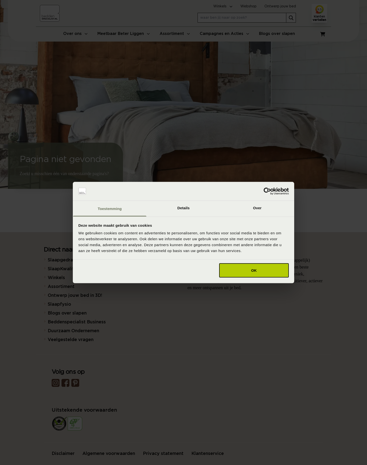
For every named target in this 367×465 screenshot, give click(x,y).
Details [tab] (183, 208)
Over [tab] (257, 208)
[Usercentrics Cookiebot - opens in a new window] (267, 191)
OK (254, 270)
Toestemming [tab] (110, 209)
